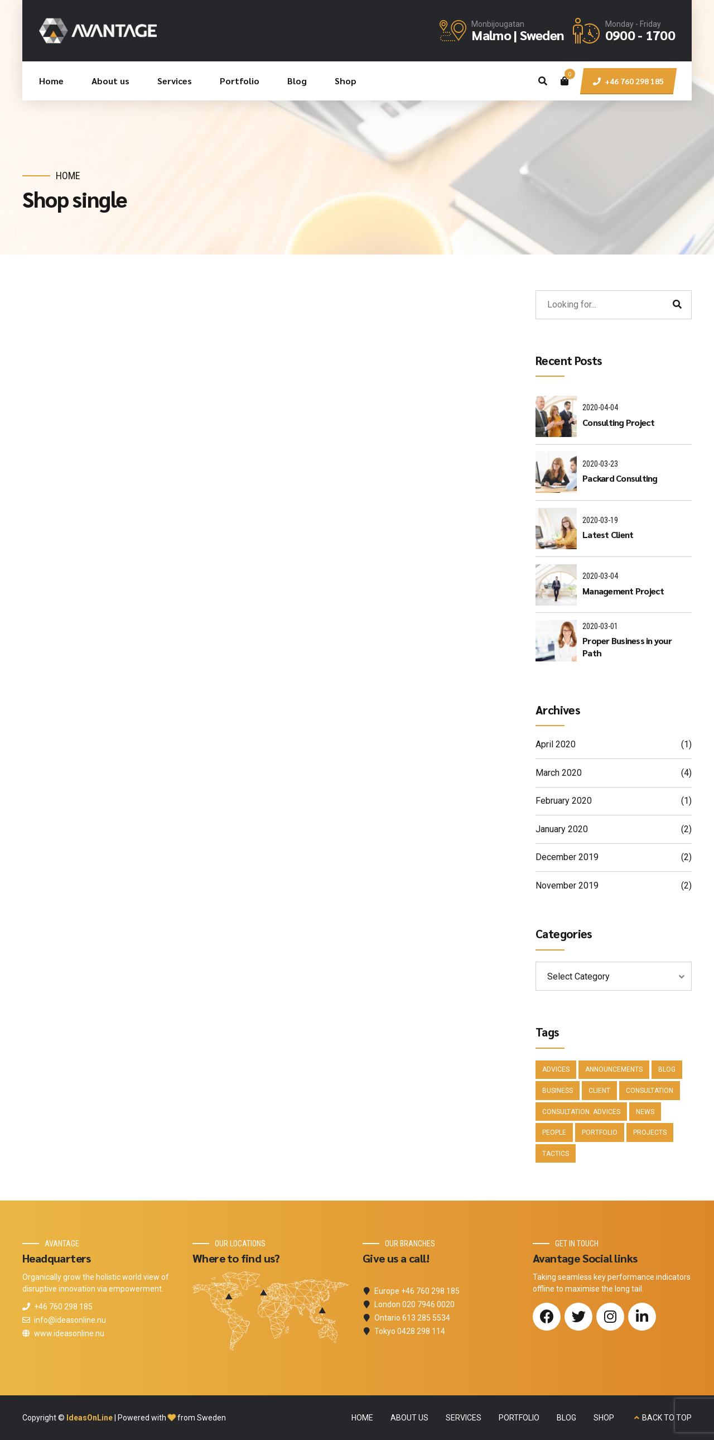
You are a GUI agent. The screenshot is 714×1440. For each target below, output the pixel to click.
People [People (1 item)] (554, 1132)
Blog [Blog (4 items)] (667, 1069)
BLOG (566, 1417)
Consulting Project (618, 422)
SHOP (604, 1417)
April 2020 (556, 744)
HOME (362, 1417)
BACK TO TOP (667, 1417)
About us (110, 81)
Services (174, 81)
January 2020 (562, 829)
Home (51, 81)
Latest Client (607, 534)
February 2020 (564, 800)
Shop (345, 81)
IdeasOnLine (89, 1417)
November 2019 (567, 885)
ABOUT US (409, 1417)
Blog (297, 81)
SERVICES (463, 1417)
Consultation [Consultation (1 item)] (649, 1091)
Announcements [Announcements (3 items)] (614, 1069)
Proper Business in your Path (627, 647)
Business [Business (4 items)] (557, 1091)
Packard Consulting (620, 478)
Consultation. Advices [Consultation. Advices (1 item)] (581, 1112)
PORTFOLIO (519, 1417)
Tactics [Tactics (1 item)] (555, 1154)
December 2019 (567, 857)
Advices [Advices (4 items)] (556, 1069)
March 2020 (559, 772)
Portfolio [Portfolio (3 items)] (599, 1132)
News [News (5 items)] (645, 1112)
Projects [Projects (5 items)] (650, 1132)
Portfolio (239, 81)
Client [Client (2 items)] (599, 1091)
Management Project (623, 591)
